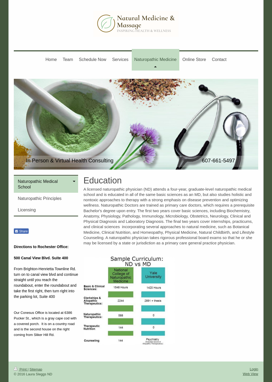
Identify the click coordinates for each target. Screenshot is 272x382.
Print (21, 369)
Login (254, 369)
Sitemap (35, 369)
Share (21, 231)
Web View (250, 374)
